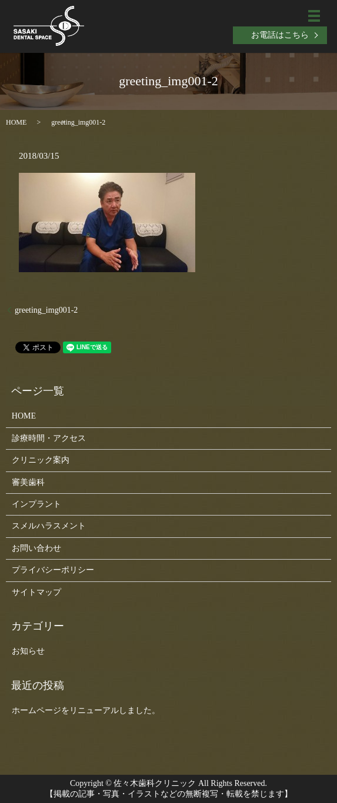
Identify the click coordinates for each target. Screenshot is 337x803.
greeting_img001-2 (46, 310)
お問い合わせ (36, 548)
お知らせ (28, 651)
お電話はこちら (280, 35)
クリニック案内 (40, 460)
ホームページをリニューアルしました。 (86, 710)
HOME (16, 122)
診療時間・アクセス (49, 438)
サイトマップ (36, 592)
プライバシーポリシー (53, 570)
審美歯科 (28, 482)
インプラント (36, 504)
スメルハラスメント (49, 525)
